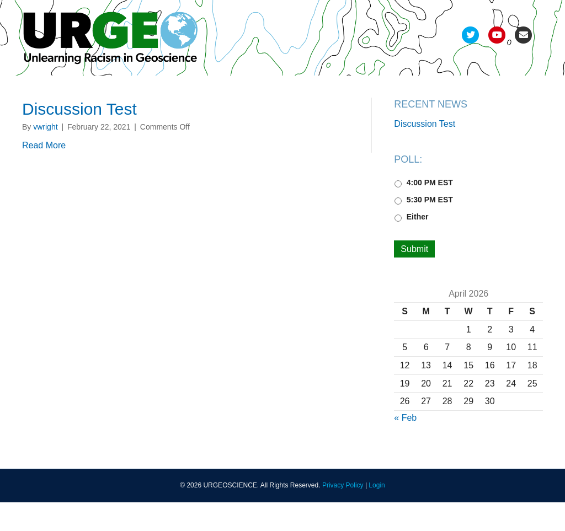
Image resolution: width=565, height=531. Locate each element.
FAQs (431, 89)
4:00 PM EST (430, 211)
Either (418, 245)
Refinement (159, 89)
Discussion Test (79, 137)
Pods (208, 89)
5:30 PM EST (430, 228)
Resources (383, 89)
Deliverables (260, 89)
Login (377, 514)
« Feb (405, 446)
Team (41, 89)
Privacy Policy (343, 514)
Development (94, 89)
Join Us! (475, 89)
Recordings (323, 89)
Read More (44, 174)
